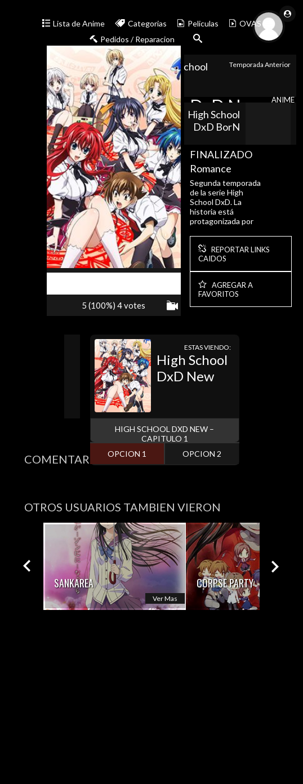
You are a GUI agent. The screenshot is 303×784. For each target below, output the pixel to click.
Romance (210, 168)
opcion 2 (201, 453)
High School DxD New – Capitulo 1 (164, 433)
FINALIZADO (221, 154)
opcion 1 (127, 453)
